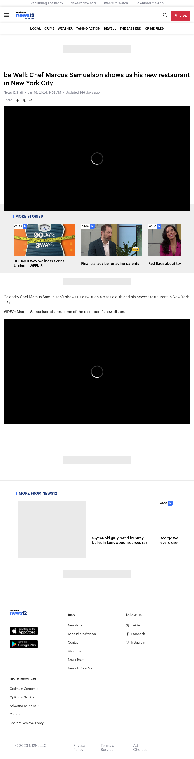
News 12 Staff (13, 92)
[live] (180, 16)
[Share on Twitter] (24, 100)
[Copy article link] (30, 100)
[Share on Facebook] (17, 100)
